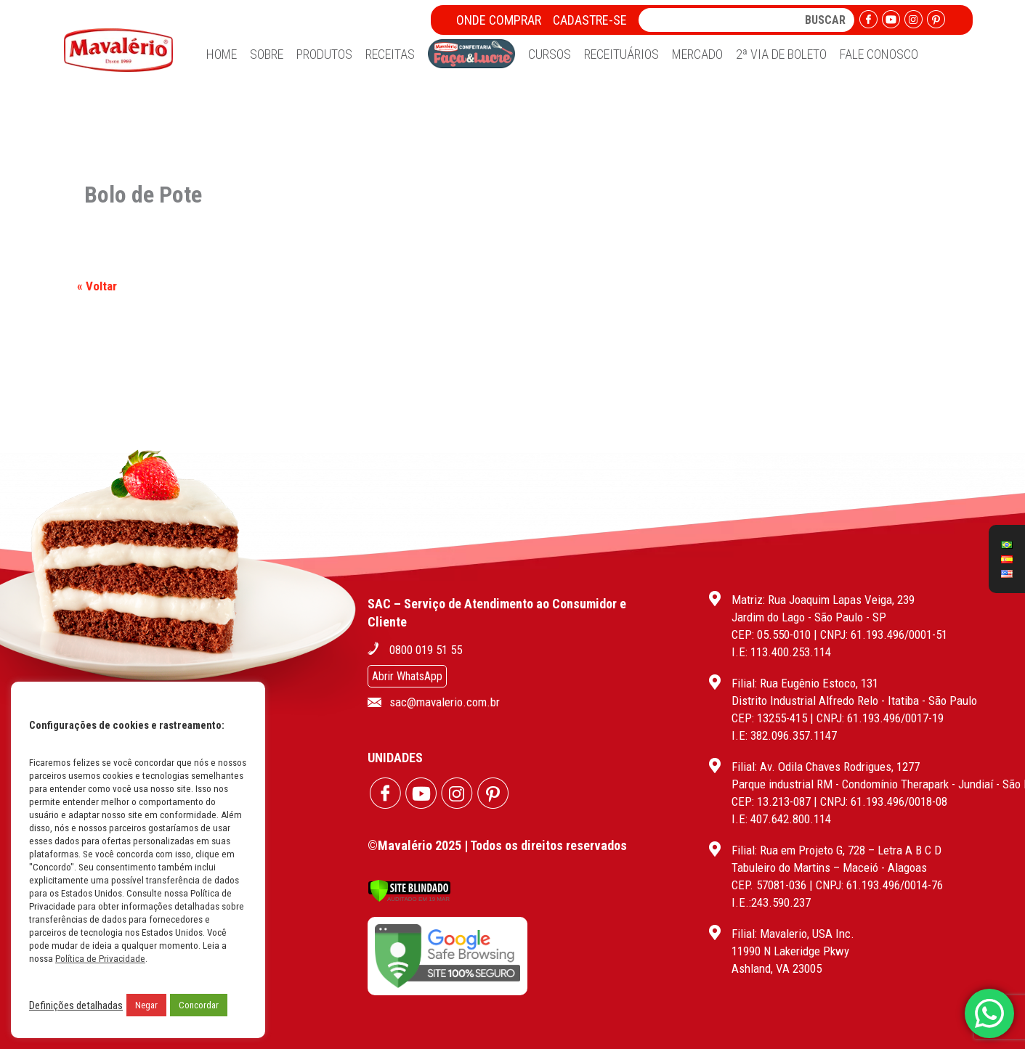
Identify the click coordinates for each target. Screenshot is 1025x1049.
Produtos (324, 54)
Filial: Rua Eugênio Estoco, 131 (805, 683)
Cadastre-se (590, 20)
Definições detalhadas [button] (76, 1005)
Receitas (390, 54)
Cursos (549, 54)
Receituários (621, 54)
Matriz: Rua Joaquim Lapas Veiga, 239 (823, 599)
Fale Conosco (879, 54)
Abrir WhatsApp (407, 676)
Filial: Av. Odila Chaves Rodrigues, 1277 (826, 766)
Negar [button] (146, 1005)
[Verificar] (409, 898)
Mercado (697, 54)
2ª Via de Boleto (781, 54)
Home (221, 54)
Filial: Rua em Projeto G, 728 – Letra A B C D (836, 850)
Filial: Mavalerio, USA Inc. (793, 933)
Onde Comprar (498, 20)
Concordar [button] (199, 1005)
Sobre (266, 54)
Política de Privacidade (100, 958)
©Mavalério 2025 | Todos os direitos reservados (497, 845)
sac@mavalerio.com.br (444, 702)
